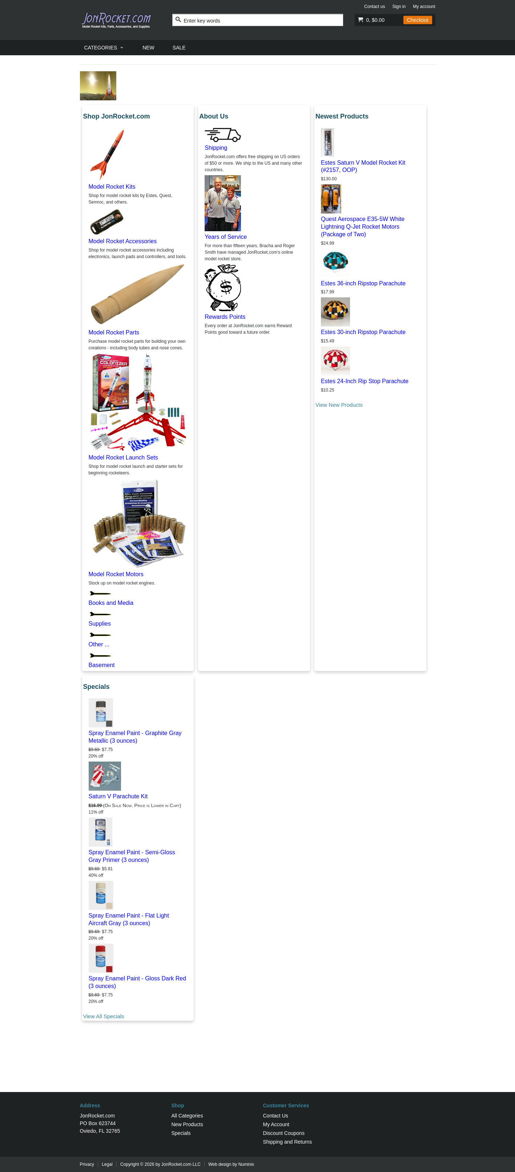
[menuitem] (104, 47)
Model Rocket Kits (112, 187)
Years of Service (226, 237)
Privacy (87, 1164)
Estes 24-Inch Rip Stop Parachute (365, 381)
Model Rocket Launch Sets (123, 457)
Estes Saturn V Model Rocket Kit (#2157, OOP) (363, 166)
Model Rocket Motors (116, 574)
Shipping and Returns (287, 1142)
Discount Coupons (284, 1133)
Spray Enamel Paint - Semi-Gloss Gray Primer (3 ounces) (132, 856)
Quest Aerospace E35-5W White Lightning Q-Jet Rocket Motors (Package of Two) (363, 226)
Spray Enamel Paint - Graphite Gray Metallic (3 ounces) (135, 737)
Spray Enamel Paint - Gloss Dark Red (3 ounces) (137, 982)
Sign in (399, 6)
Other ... (99, 644)
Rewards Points (225, 317)
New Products (187, 1124)
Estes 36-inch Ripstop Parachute (363, 283)
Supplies (100, 624)
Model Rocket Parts (114, 332)
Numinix (246, 1164)
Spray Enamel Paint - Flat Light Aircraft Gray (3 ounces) (129, 919)
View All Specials (103, 1016)
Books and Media (111, 603)
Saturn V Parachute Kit (118, 796)
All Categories (187, 1116)
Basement (102, 665)
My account (424, 6)
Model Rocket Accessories (123, 241)
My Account (276, 1124)
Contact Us (275, 1116)
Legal (107, 1164)
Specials (181, 1133)
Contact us (374, 6)
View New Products (339, 405)
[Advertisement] (257, 1068)
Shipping (216, 148)
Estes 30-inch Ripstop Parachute (363, 332)
